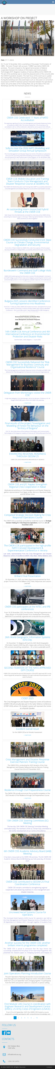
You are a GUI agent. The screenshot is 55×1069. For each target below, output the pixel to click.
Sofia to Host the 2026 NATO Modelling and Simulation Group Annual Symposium (27, 149)
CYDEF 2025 (27, 698)
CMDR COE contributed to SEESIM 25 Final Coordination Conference (27, 883)
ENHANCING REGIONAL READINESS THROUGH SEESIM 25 (27, 455)
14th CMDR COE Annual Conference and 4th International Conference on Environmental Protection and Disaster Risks (27, 334)
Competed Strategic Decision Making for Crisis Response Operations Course (27, 516)
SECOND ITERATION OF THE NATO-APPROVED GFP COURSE (27, 669)
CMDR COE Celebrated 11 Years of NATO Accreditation (27, 119)
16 (37, 1018)
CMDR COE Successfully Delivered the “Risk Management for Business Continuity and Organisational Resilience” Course (27, 364)
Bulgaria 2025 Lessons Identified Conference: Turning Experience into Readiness (27, 302)
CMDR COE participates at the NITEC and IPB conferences (27, 608)
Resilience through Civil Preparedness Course (27, 790)
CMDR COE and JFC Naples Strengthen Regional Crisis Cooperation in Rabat (27, 485)
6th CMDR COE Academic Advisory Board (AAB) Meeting (27, 852)
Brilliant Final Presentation (27, 576)
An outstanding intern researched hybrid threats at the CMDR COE (27, 210)
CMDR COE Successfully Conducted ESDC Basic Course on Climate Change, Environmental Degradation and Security (27, 242)
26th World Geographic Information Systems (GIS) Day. (27, 638)
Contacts (49, 1067)
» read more (27, 403)
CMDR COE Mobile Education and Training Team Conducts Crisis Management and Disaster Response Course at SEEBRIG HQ (27, 181)
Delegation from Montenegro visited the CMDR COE (27, 394)
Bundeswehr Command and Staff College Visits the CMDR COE (27, 271)
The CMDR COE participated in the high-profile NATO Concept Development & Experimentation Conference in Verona (27, 548)
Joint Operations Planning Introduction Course (27, 973)
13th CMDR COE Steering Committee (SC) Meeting (27, 821)
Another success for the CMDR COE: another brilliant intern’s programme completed (27, 944)
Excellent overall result (27, 729)
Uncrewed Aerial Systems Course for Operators (27, 913)
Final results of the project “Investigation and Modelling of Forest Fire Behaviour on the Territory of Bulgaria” (27, 425)
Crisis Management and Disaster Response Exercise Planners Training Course (27, 760)
